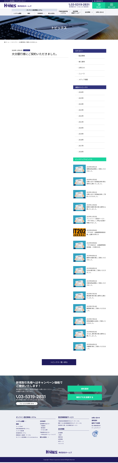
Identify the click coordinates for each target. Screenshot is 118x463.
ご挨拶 (59, 435)
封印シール (61, 442)
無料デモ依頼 (96, 423)
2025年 (81, 98)
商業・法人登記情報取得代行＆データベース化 (70, 423)
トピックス (14, 42)
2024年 (81, 104)
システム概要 (17, 13)
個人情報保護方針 (98, 1)
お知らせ (82, 67)
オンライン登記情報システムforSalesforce (27, 437)
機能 (28, 13)
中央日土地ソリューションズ (48, 434)
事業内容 (60, 437)
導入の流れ (51, 13)
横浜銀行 (43, 428)
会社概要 (60, 433)
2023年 (81, 110)
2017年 (81, 145)
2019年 (81, 134)
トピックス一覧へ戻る (59, 362)
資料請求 (85, 388)
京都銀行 (43, 426)
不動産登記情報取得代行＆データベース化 (68, 421)
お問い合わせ (96, 418)
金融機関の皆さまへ (45, 423)
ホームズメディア (96, 427)
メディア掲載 (83, 79)
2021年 (81, 122)
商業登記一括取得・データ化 (23, 435)
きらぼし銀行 (44, 430)
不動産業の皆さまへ (45, 432)
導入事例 (82, 61)
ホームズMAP (19, 426)
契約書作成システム (21, 433)
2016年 (81, 151)
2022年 (81, 116)
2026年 (81, 92)
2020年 (81, 128)
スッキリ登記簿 (20, 431)
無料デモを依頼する (84, 397)
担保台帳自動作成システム (22, 428)
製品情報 (82, 56)
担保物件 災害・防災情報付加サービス (67, 425)
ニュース (82, 73)
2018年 (81, 140)
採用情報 (60, 439)
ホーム (7, 42)
